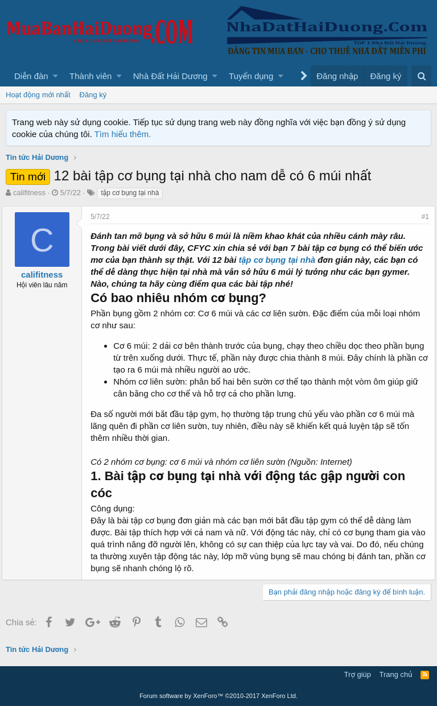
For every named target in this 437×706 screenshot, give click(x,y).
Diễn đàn (31, 76)
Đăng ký (93, 94)
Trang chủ (396, 674)
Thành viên (90, 76)
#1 (421, 217)
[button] (55, 75)
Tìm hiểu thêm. (122, 134)
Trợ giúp (357, 674)
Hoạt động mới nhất (38, 94)
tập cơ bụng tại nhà (297, 260)
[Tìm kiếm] (421, 75)
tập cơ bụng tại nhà (130, 193)
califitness (29, 192)
